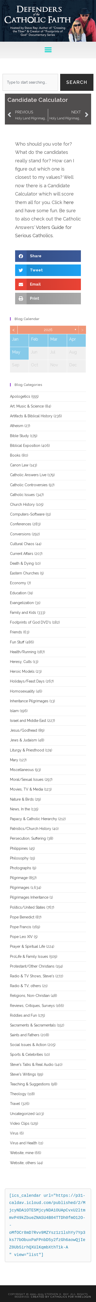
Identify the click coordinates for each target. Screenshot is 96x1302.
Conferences (20, 524)
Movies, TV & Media (26, 789)
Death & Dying (22, 563)
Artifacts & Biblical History (31, 416)
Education (18, 593)
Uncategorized (22, 1114)
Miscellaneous (22, 770)
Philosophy (19, 858)
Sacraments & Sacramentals (33, 1025)
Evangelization (22, 603)
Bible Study (19, 436)
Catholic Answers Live (28, 475)
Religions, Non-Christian (30, 996)
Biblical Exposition (25, 446)
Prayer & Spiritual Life (27, 946)
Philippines (19, 848)
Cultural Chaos (22, 544)
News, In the (20, 809)
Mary (14, 760)
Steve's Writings (23, 1074)
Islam (14, 711)
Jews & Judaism (23, 740)
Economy (18, 583)
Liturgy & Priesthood (27, 750)
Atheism (16, 426)
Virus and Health (23, 1143)
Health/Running (23, 652)
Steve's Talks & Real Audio (32, 1064)
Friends (16, 632)
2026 (48, 330)
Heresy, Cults (21, 662)
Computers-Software (27, 514)
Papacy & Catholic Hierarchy (33, 819)
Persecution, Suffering (28, 838)
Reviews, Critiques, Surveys (32, 1006)
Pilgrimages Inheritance (29, 897)
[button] (48, 50)
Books (15, 455)
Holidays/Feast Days (27, 681)
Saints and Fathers (24, 1035)
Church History (22, 504)
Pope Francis (20, 927)
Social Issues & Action (28, 1045)
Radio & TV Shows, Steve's (32, 976)
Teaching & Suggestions (30, 1084)
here (68, 202)
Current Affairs (21, 554)
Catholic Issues (22, 495)
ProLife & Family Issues (29, 956)
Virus (14, 1133)
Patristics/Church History (30, 829)
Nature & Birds (22, 799)
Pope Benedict (22, 917)
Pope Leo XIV (21, 937)
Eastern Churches (24, 573)
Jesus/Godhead (23, 730)
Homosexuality (22, 691)
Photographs (20, 868)
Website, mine (22, 1153)
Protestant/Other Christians (32, 966)
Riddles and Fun (23, 1015)
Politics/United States (27, 907)
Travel (15, 1104)
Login (86, 1296)
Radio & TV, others (25, 986)
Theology (18, 1094)
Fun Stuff (17, 642)
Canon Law (19, 465)
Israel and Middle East (28, 721)
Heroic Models (22, 671)
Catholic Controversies (29, 485)
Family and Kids (23, 612)
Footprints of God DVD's (30, 622)
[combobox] (30, 82)
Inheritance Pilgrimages (29, 701)
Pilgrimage (19, 878)
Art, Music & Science (27, 406)
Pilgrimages (19, 887)
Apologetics (20, 396)
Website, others (23, 1163)
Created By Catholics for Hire (56, 1296)
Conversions (20, 534)
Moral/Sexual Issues (27, 779)
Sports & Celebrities (26, 1054)
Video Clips (19, 1123)
